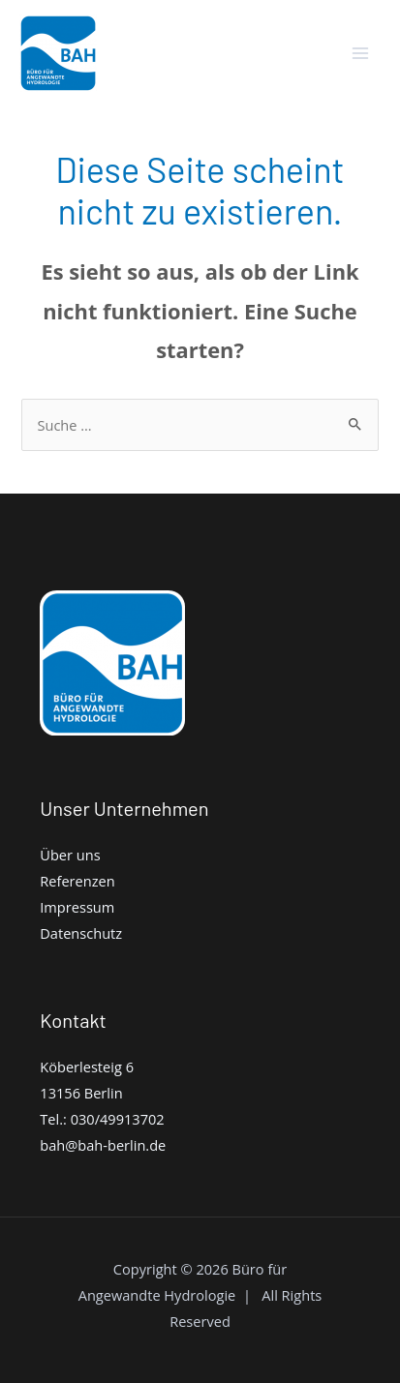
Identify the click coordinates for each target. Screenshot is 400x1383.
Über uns (70, 854)
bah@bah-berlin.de (103, 1145)
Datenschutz (81, 933)
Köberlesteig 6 (87, 1066)
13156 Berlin (81, 1092)
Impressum (77, 907)
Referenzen (77, 880)
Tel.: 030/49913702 (102, 1118)
